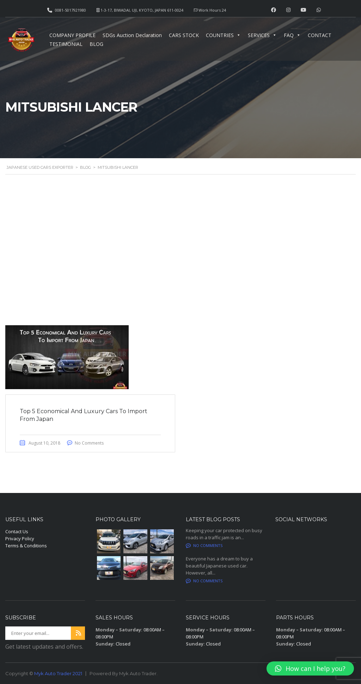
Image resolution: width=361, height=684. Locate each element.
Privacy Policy (19, 538)
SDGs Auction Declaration (132, 35)
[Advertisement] (180, 248)
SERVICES (262, 35)
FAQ (292, 35)
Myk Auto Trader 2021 (58, 673)
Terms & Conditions (26, 545)
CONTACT (319, 35)
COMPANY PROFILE (72, 35)
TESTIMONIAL (65, 44)
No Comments (89, 443)
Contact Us (16, 531)
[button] (310, 668)
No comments (204, 545)
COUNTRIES (223, 35)
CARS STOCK (184, 35)
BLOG (96, 44)
